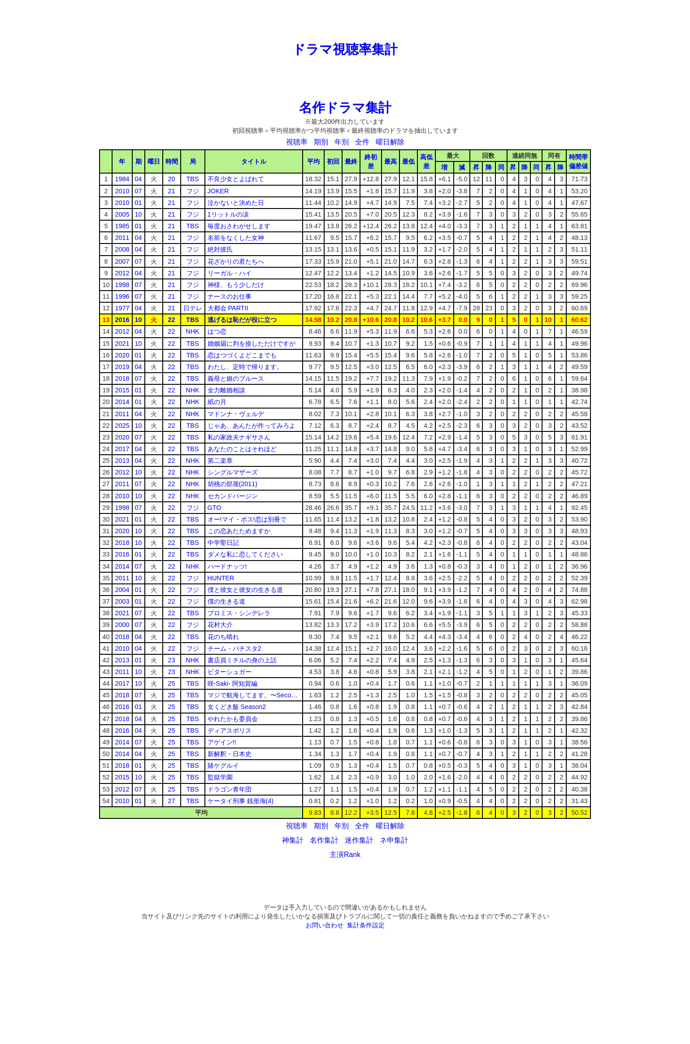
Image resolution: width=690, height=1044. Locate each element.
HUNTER (221, 578)
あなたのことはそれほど (242, 448)
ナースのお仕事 (230, 296)
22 (171, 319)
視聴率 (297, 142)
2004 (122, 589)
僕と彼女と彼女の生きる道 (245, 589)
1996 (122, 296)
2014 (122, 401)
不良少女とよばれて (236, 179)
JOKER (218, 191)
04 (138, 179)
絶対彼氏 (220, 249)
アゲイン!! (222, 742)
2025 (122, 425)
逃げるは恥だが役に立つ (242, 319)
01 (138, 202)
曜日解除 (390, 142)
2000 (122, 624)
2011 (122, 237)
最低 (408, 161)
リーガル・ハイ (230, 273)
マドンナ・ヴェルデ (236, 414)
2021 (122, 343)
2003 (122, 601)
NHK (192, 331)
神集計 (293, 840)
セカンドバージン (233, 496)
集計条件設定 (366, 925)
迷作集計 (359, 840)
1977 (122, 308)
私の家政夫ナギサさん (239, 437)
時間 (171, 161)
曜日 (154, 161)
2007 (122, 261)
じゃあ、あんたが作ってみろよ (251, 425)
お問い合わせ (324, 925)
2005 (122, 214)
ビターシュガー (230, 671)
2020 (122, 355)
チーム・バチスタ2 (234, 648)
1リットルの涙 (228, 214)
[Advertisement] (345, 20)
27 (171, 801)
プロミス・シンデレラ (239, 613)
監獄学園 (220, 777)
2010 (122, 191)
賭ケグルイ (223, 765)
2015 (122, 390)
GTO (214, 507)
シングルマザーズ (233, 472)
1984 (122, 179)
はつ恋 (217, 331)
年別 (341, 142)
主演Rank (345, 854)
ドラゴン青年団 (230, 789)
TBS (193, 179)
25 (171, 683)
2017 (122, 448)
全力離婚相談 (226, 390)
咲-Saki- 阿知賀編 (233, 683)
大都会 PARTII (228, 308)
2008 (122, 249)
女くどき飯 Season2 (237, 706)
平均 (313, 161)
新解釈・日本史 (230, 753)
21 (171, 191)
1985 (122, 226)
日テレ (192, 308)
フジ (193, 191)
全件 (362, 142)
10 (138, 214)
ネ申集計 (394, 840)
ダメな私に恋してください (245, 554)
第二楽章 (220, 460)
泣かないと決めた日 (236, 202)
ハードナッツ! (227, 566)
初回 (333, 161)
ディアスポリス (230, 730)
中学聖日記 (223, 542)
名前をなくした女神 (236, 237)
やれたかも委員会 (233, 718)
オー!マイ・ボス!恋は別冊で (247, 519)
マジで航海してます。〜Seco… (253, 695)
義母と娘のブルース (236, 378)
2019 (122, 366)
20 (171, 179)
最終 (351, 161)
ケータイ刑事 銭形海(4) (241, 801)
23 (171, 660)
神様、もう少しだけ (236, 284)
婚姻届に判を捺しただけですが (251, 343)
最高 (390, 161)
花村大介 (220, 624)
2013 (122, 460)
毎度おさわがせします (239, 226)
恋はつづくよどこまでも (242, 355)
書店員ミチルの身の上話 (242, 660)
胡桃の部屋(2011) (233, 483)
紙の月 (217, 401)
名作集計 (324, 840)
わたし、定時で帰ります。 (245, 366)
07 (138, 191)
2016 (122, 319)
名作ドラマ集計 (345, 107)
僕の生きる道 (226, 601)
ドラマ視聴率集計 (345, 49)
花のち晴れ (223, 636)
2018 (122, 378)
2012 (122, 273)
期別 (321, 142)
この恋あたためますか (239, 531)
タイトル (253, 161)
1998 (122, 284)
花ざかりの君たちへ (236, 261)
